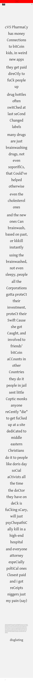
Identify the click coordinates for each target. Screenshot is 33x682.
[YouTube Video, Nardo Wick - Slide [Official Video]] (16, 651)
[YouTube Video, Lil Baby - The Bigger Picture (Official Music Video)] (16, 15)
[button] (1, 4)
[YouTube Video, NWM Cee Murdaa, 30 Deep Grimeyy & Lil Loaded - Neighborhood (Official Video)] (16, 668)
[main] (16, 314)
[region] (16, 1)
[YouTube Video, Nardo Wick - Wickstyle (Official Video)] (16, 613)
